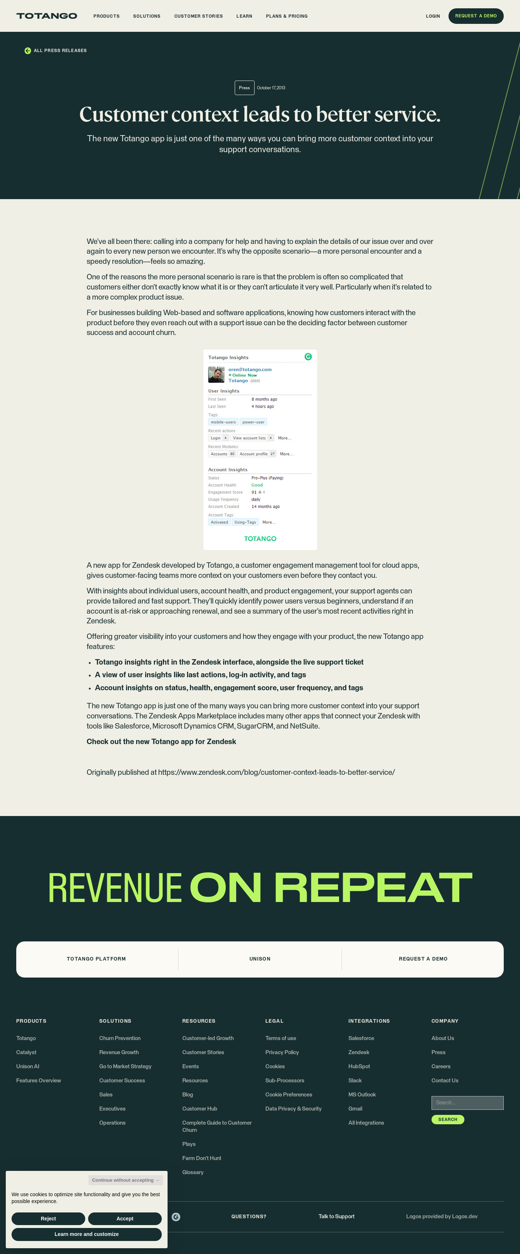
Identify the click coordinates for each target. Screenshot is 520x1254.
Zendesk (358, 1052)
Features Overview (38, 1080)
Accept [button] (125, 1218)
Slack (355, 1080)
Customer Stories (203, 1052)
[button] (106, 16)
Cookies (275, 1066)
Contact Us (445, 1080)
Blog (187, 1095)
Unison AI (27, 1066)
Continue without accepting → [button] (126, 1180)
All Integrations (366, 1123)
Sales (106, 1095)
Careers (441, 1066)
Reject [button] (48, 1218)
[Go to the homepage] (46, 16)
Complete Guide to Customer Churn (217, 1126)
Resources (195, 1080)
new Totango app (396, 636)
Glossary (193, 1172)
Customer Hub (199, 1109)
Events (190, 1066)
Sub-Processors (284, 1080)
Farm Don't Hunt (201, 1158)
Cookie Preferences (288, 1095)
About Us (443, 1038)
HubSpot (359, 1066)
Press (439, 1052)
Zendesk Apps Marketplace (193, 716)
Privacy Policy (282, 1052)
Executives (112, 1109)
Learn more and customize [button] (86, 1234)
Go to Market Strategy (125, 1066)
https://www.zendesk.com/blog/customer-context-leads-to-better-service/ (276, 772)
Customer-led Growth (208, 1038)
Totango (219, 565)
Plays (189, 1144)
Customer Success (122, 1080)
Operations (112, 1123)
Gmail (355, 1109)
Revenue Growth (119, 1052)
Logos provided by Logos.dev (442, 1216)
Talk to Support (336, 1216)
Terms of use (280, 1038)
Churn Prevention (119, 1038)
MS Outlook (362, 1095)
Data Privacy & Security (293, 1109)
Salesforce (361, 1038)
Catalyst (26, 1052)
